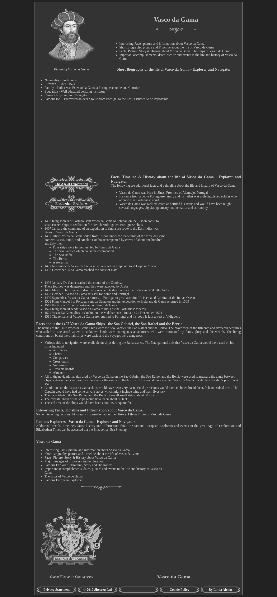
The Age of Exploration (71, 184)
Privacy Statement (56, 589)
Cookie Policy (179, 589)
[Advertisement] (138, 137)
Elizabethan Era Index (71, 203)
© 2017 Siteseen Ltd (97, 589)
